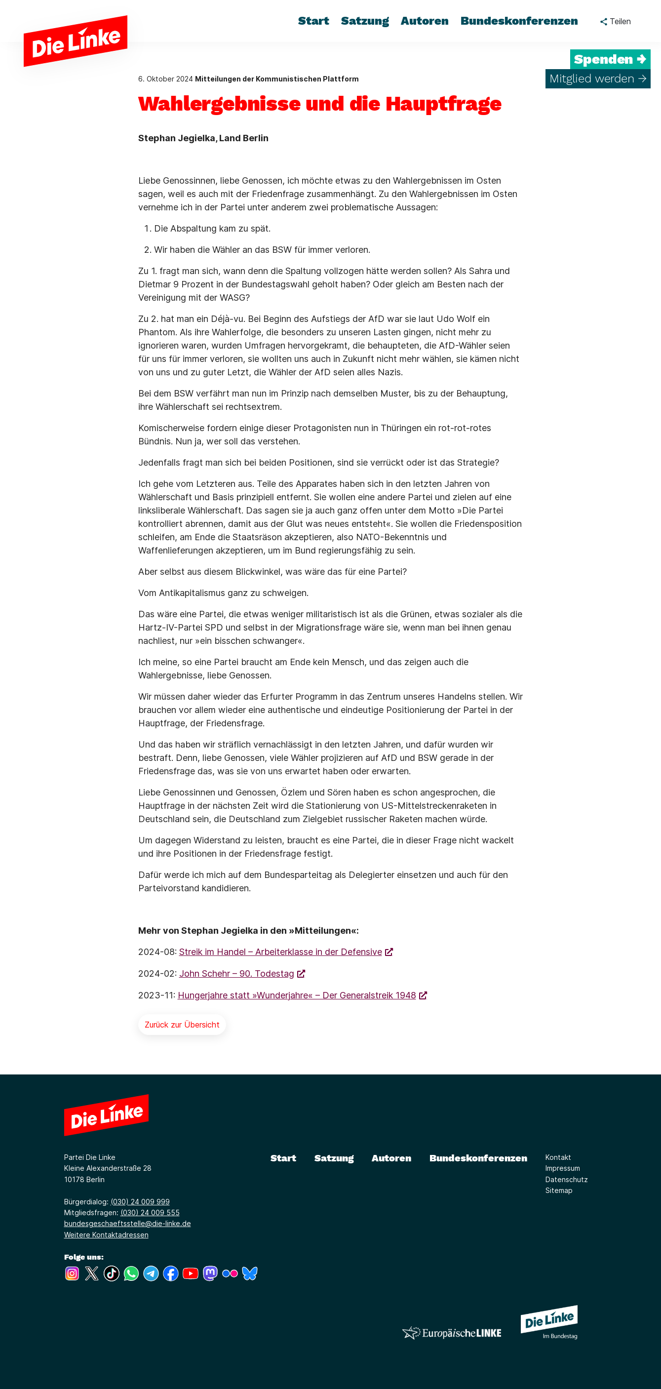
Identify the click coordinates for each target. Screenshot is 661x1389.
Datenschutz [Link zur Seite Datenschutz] (566, 1179)
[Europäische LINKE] (451, 1333)
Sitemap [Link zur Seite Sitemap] (559, 1190)
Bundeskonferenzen (478, 1158)
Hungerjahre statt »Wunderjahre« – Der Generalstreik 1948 (297, 995)
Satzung (334, 1158)
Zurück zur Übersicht (182, 1025)
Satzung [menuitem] (365, 21)
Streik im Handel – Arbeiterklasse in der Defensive (280, 952)
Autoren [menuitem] (425, 21)
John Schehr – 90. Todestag (236, 973)
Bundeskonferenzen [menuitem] (519, 21)
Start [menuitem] (313, 21)
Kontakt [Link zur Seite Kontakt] (558, 1157)
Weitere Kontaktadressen (106, 1234)
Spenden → (610, 59)
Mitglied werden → (598, 78)
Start (283, 1158)
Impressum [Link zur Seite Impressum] (562, 1168)
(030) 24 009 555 (150, 1212)
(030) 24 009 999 (140, 1201)
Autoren (391, 1158)
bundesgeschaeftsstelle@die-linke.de (127, 1223)
